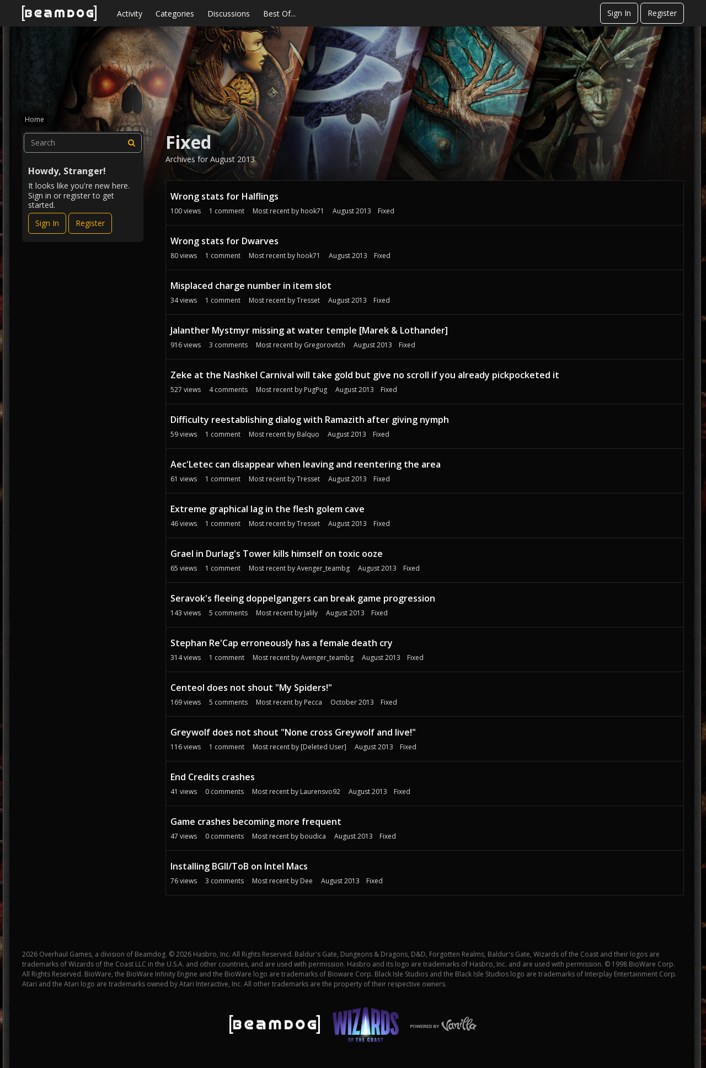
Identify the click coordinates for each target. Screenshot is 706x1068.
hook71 (312, 211)
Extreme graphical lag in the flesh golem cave (267, 509)
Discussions (228, 13)
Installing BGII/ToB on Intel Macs (239, 866)
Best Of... (279, 13)
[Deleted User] (323, 747)
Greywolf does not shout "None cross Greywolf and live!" (293, 732)
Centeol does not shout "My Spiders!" (251, 687)
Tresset (308, 300)
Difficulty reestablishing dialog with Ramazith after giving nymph (309, 420)
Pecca (313, 702)
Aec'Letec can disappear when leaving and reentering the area (305, 464)
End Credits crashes (212, 777)
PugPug (315, 389)
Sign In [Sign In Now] (47, 223)
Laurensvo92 (320, 791)
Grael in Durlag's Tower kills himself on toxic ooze (276, 554)
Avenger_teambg (323, 568)
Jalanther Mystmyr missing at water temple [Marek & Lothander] (309, 330)
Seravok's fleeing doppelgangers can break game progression (302, 598)
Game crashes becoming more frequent (255, 821)
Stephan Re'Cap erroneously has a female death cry (281, 643)
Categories (175, 13)
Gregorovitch (324, 345)
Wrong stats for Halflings (224, 196)
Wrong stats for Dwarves (224, 241)
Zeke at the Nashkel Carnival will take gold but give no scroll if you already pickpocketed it (364, 375)
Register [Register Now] (90, 223)
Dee (306, 880)
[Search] (132, 143)
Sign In (619, 13)
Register (662, 13)
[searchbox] (83, 143)
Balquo (308, 434)
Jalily (311, 613)
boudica (313, 836)
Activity (129, 13)
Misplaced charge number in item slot (250, 286)
